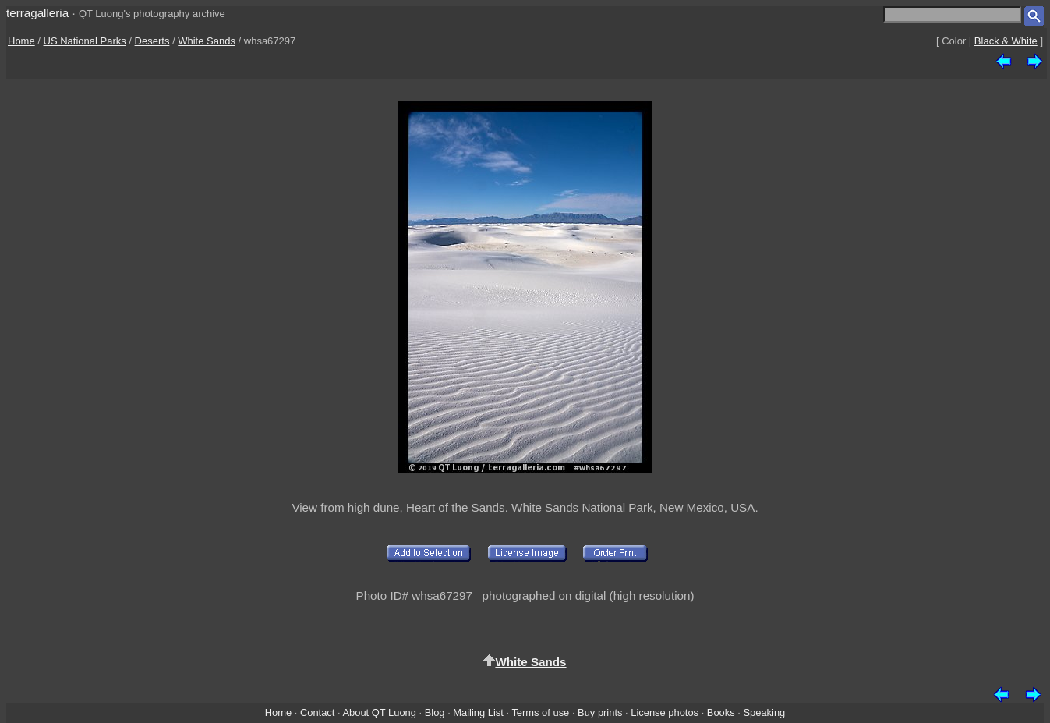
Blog (435, 712)
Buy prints (600, 712)
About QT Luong (378, 712)
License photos (664, 712)
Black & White (1006, 41)
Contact (317, 712)
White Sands (206, 41)
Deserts (152, 41)
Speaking (764, 712)
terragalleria (37, 12)
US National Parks (85, 41)
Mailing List (478, 712)
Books (721, 712)
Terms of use (540, 712)
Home (21, 41)
